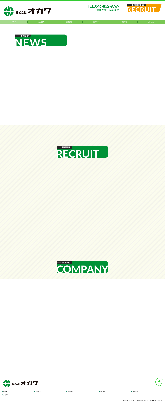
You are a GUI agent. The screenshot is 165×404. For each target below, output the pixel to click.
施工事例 (96, 22)
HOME (14, 22)
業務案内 (69, 22)
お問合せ (151, 22)
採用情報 (124, 22)
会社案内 (41, 22)
